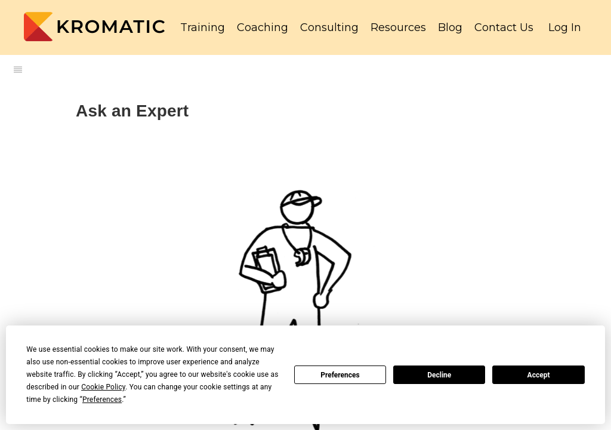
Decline (439, 375)
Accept (538, 375)
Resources (398, 27)
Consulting (329, 27)
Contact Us (503, 27)
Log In (564, 27)
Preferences (340, 375)
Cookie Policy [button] (103, 387)
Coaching (262, 27)
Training (202, 27)
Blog (450, 27)
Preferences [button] (102, 399)
